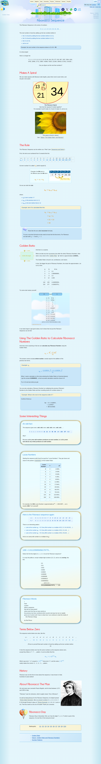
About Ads (98, 7)
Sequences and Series (57, 149)
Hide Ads (92, 7)
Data (41, 1)
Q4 (48, 726)
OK (99, 4)
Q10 (64, 726)
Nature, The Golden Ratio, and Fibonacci (52, 137)
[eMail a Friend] (75, 9)
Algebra (37, 1)
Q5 (51, 726)
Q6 (54, 726)
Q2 (43, 726)
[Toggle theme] (0, 8)
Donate (33, 761)
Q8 (59, 726)
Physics (52, 1)
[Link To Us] (79, 9)
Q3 (46, 726)
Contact (53, 761)
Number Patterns (37, 740)
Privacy (68, 761)
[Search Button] (39, 5)
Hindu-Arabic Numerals (26, 700)
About (47, 761)
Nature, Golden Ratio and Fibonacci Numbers (46, 738)
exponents (38, 460)
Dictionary (57, 1)
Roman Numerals (42, 702)
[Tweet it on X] (67, 9)
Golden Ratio (53, 255)
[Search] (51, 5)
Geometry (46, 1)
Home (31, 1)
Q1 (40, 726)
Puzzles (69, 1)
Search (38, 761)
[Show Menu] (99, 3)
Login (95, 1)
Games (63, 1)
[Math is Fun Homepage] (5, 5)
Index (43, 761)
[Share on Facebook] (63, 9)
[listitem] (32, 1)
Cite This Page (60, 761)
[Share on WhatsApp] (71, 9)
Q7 (56, 726)
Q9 (62, 726)
